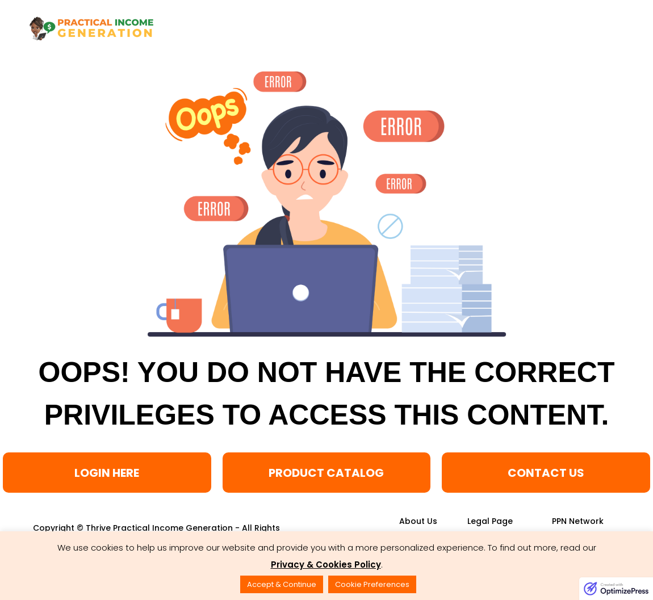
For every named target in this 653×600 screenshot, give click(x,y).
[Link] (418, 521)
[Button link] (107, 472)
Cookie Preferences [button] (372, 584)
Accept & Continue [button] (281, 584)
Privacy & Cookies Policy (326, 564)
